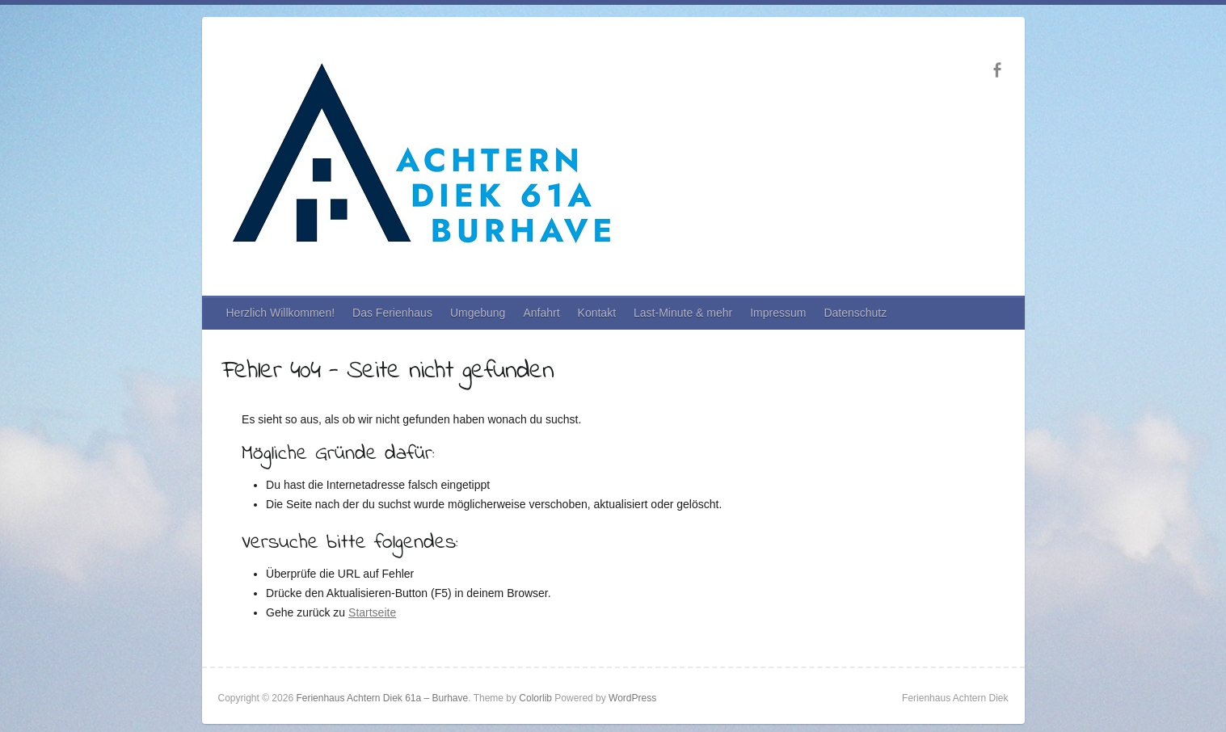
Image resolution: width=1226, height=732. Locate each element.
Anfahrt (541, 312)
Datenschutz (855, 312)
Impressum (778, 312)
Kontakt (597, 312)
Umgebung (478, 312)
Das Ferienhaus (392, 312)
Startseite (372, 612)
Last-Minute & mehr (683, 312)
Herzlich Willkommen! (280, 312)
